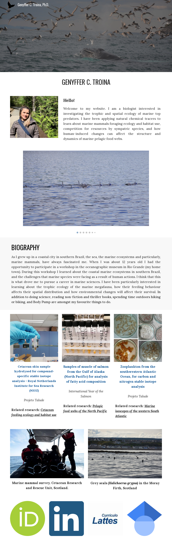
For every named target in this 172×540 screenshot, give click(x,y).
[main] (86, 82)
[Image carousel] (86, 192)
